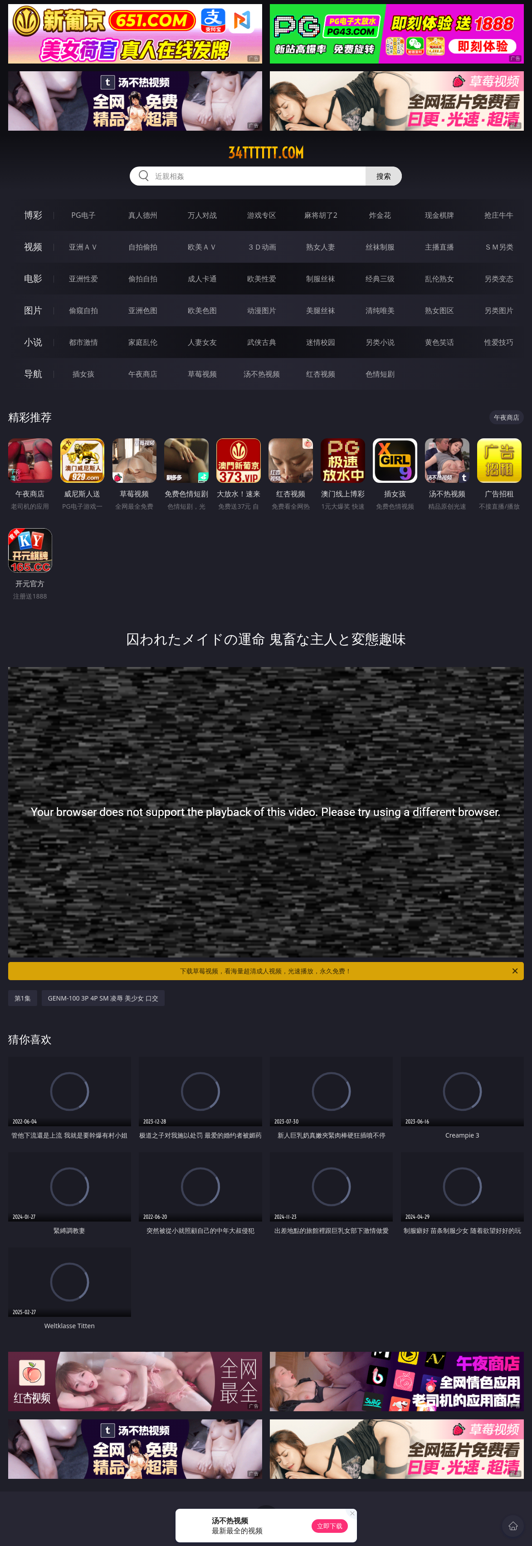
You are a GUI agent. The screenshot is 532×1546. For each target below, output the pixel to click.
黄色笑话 (439, 342)
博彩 (33, 215)
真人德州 (142, 215)
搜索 (383, 176)
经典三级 (380, 279)
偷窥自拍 (83, 310)
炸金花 (380, 215)
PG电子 (83, 215)
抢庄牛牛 (498, 215)
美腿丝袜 (320, 310)
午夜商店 (142, 374)
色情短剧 (380, 374)
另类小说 (380, 342)
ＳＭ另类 (498, 247)
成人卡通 (202, 279)
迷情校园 (320, 342)
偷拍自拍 (142, 279)
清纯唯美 (380, 310)
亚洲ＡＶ (83, 247)
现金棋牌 (439, 215)
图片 (33, 310)
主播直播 (439, 247)
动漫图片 (261, 310)
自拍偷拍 (142, 247)
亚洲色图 (142, 310)
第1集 (23, 998)
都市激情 (83, 342)
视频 (33, 246)
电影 (33, 278)
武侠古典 (261, 342)
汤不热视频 (262, 374)
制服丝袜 (320, 279)
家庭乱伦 (142, 342)
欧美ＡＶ (202, 247)
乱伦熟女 (439, 279)
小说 (33, 342)
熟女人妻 (320, 247)
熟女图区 (439, 310)
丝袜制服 (380, 247)
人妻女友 (202, 342)
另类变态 (498, 279)
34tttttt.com (266, 153)
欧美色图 (202, 310)
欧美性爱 (261, 279)
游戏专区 (261, 215)
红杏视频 (320, 374)
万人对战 (202, 215)
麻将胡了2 (320, 215)
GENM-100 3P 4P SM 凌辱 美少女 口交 (103, 998)
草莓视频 (202, 374)
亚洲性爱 (83, 279)
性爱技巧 (498, 342)
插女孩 (83, 374)
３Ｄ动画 (261, 247)
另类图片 (498, 310)
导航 (33, 374)
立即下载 (329, 1525)
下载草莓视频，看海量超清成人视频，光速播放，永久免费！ (349, 971)
